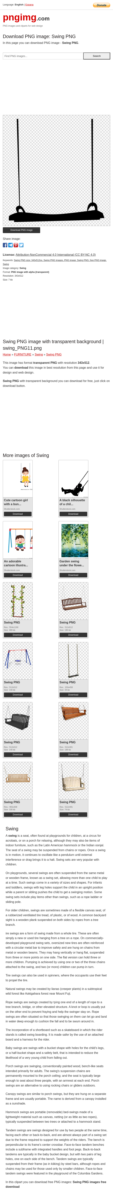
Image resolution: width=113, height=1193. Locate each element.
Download (18, 514)
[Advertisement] (56, 88)
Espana (29, 4)
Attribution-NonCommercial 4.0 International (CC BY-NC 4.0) (56, 254)
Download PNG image (21, 230)
